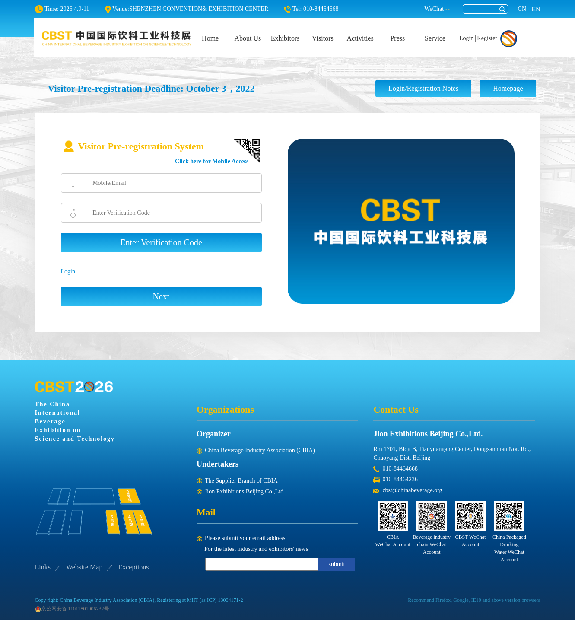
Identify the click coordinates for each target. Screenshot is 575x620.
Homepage (508, 88)
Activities (359, 38)
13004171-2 (230, 600)
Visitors (323, 38)
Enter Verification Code (161, 242)
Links (43, 567)
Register (487, 38)
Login (466, 38)
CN (522, 9)
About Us (248, 38)
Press (397, 38)
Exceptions (133, 567)
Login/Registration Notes (423, 88)
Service (435, 38)
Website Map (84, 567)
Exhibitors (285, 38)
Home (210, 38)
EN (536, 9)
